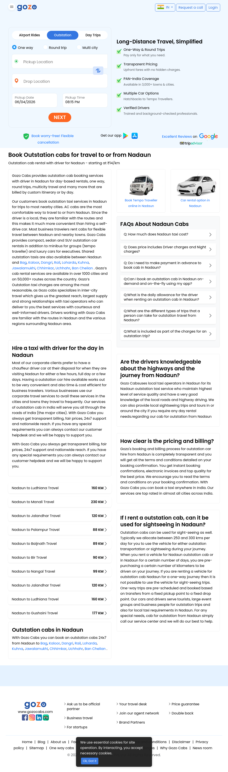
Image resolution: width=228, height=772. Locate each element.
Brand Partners (132, 722)
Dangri (47, 262)
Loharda (69, 262)
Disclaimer (181, 741)
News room (202, 747)
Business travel (80, 718)
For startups (77, 727)
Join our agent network (139, 713)
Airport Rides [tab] (29, 35)
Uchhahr (63, 268)
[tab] (27, 48)
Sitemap (36, 747)
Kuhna (83, 262)
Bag (23, 262)
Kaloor (33, 262)
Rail (57, 262)
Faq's (75, 741)
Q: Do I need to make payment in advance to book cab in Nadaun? (162, 265)
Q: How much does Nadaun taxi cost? (156, 234)
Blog (41, 741)
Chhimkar (45, 268)
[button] (11, 7)
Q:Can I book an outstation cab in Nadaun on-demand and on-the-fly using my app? (164, 281)
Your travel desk (133, 704)
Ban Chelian (82, 268)
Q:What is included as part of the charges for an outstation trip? (165, 333)
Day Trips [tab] (93, 35)
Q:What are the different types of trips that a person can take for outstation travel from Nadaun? (162, 315)
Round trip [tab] (55, 47)
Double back (182, 713)
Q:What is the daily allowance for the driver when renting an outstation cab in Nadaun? (161, 297)
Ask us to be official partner (83, 706)
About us (58, 741)
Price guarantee (185, 704)
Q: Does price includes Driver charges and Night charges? (165, 249)
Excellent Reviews (177, 136)
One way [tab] (22, 47)
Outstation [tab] (62, 35)
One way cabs (61, 747)
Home (27, 741)
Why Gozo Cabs (173, 747)
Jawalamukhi (23, 268)
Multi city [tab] (87, 47)
